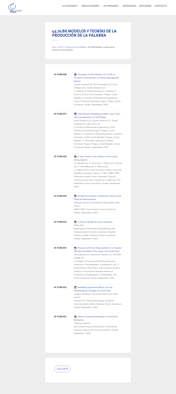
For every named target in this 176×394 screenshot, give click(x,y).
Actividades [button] (110, 6)
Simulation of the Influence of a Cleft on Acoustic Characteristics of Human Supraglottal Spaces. (96, 78)
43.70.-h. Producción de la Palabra (72, 47)
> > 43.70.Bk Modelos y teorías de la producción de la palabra (83, 48)
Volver (62, 369)
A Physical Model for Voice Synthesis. (95, 221)
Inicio (54, 47)
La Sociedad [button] (69, 6)
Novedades (129, 6)
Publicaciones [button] (90, 6)
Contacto (160, 6)
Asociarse (145, 6)
